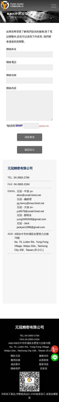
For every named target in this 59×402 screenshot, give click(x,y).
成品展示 (15, 364)
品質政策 (43, 360)
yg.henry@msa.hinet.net (30, 203)
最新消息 (43, 364)
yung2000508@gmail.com (31, 219)
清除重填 (30, 137)
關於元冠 (15, 355)
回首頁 (43, 368)
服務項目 (43, 355)
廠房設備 (15, 360)
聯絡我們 (15, 368)
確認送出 (30, 149)
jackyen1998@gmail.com (31, 227)
